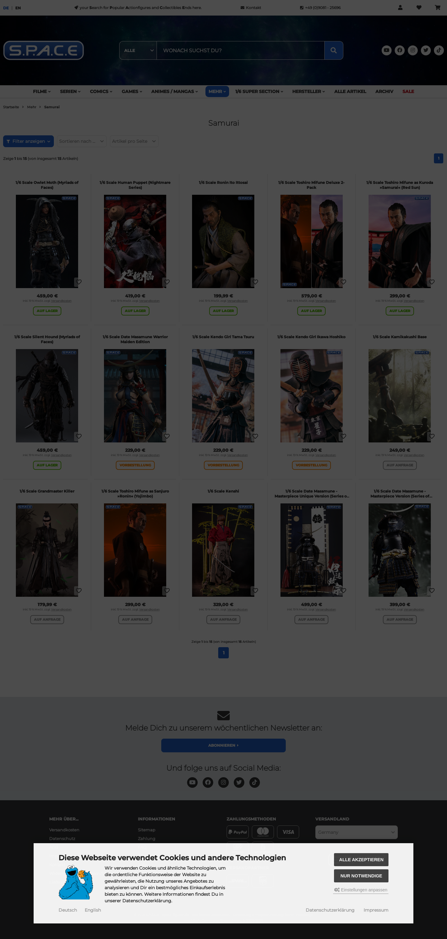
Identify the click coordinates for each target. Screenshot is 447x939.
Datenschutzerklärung (330, 910)
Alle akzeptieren (361, 859)
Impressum (376, 910)
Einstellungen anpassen (361, 889)
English (93, 910)
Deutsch (68, 910)
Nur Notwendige (361, 875)
